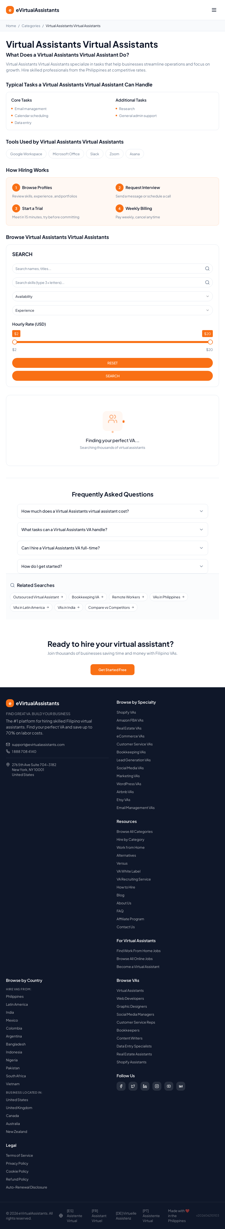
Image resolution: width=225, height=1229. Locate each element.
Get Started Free (112, 669)
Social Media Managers (135, 1014)
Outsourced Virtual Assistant (38, 597)
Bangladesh (16, 1044)
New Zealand (16, 1131)
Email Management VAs (136, 807)
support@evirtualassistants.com (38, 744)
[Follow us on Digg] (180, 1086)
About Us (124, 903)
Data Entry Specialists (134, 1046)
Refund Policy (17, 1179)
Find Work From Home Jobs (139, 950)
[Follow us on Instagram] (156, 1086)
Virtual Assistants (130, 990)
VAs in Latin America (31, 607)
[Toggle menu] (214, 10)
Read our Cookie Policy (116, 1217)
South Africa (16, 1076)
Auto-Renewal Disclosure (26, 1187)
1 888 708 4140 (24, 751)
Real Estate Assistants (134, 1054)
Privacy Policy (17, 1163)
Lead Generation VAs (134, 760)
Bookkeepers (128, 1030)
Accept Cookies (190, 1215)
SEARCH (113, 376)
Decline (162, 1215)
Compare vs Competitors (111, 607)
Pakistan (13, 1068)
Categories (31, 25)
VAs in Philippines (169, 597)
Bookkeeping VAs (131, 752)
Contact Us (126, 926)
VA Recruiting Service (134, 879)
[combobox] (112, 296)
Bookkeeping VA (88, 597)
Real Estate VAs (129, 728)
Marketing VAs (128, 775)
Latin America (17, 1004)
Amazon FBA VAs (130, 720)
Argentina (14, 1036)
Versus (122, 863)
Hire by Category (130, 839)
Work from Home (131, 847)
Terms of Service (19, 1155)
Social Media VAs (130, 768)
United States (17, 1099)
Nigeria (12, 1060)
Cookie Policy (17, 1171)
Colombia (14, 1028)
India (10, 1012)
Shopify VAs (126, 712)
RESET (112, 363)
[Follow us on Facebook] (121, 1086)
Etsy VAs (123, 799)
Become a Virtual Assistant (138, 966)
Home (11, 25)
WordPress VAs (129, 783)
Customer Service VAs (135, 744)
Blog (120, 895)
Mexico (12, 1020)
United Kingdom (19, 1107)
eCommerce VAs (130, 736)
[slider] (14, 342)
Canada (12, 1115)
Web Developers (130, 998)
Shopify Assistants (131, 1062)
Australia (13, 1123)
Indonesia (14, 1052)
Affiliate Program (130, 919)
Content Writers (129, 1038)
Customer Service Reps (136, 1022)
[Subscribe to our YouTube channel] (168, 1086)
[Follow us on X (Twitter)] (133, 1086)
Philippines (15, 996)
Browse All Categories (135, 831)
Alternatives (126, 855)
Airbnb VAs (125, 791)
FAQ (120, 911)
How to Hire (126, 887)
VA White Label (128, 871)
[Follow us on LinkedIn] (144, 1086)
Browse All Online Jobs (135, 958)
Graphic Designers (132, 1006)
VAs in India (69, 607)
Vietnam (13, 1083)
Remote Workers (128, 597)
